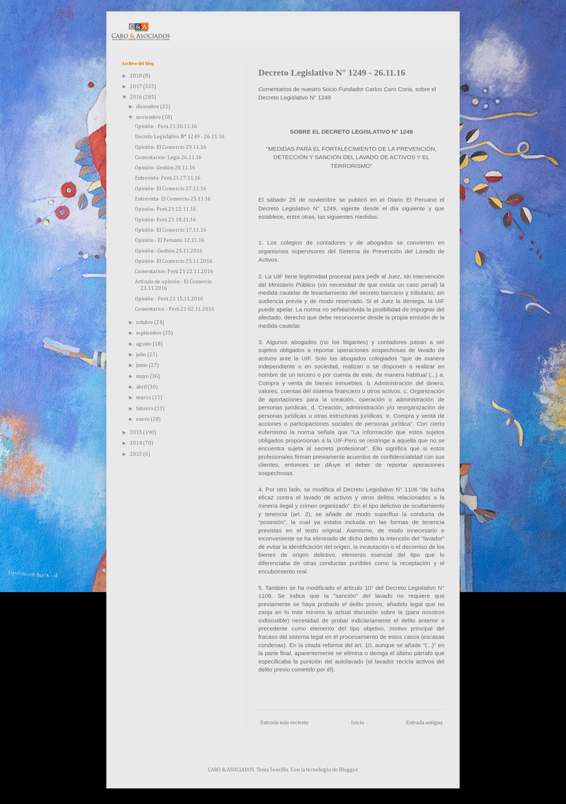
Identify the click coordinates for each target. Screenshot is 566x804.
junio (142, 365)
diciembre (148, 106)
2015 (136, 432)
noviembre (149, 117)
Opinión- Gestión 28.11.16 (165, 168)
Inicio (357, 722)
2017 (136, 86)
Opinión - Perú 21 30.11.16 (166, 126)
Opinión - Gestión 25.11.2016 (168, 251)
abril (142, 387)
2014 (136, 443)
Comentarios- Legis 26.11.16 (168, 157)
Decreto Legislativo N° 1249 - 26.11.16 (180, 136)
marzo (144, 397)
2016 (136, 97)
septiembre (149, 333)
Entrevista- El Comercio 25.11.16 (173, 199)
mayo (143, 376)
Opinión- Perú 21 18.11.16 (165, 220)
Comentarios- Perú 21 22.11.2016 (174, 271)
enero (143, 419)
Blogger (348, 769)
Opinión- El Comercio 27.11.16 (170, 188)
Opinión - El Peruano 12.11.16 (169, 240)
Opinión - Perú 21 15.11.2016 (169, 299)
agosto (144, 344)
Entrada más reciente (284, 722)
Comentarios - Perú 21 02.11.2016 (174, 309)
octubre (145, 322)
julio (141, 354)
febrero (145, 408)
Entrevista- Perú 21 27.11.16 (168, 178)
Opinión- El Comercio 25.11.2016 (173, 261)
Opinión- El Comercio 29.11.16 (170, 147)
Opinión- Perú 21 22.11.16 (165, 209)
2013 (136, 454)
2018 (136, 76)
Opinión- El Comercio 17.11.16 (170, 230)
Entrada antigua (424, 722)
